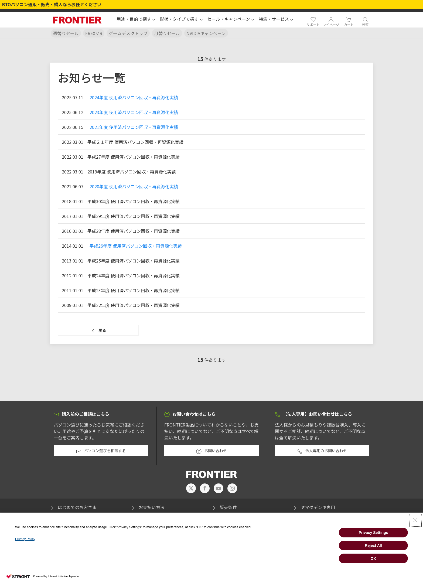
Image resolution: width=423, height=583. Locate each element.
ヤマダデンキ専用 (313, 507)
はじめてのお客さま (73, 507)
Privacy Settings (373, 532)
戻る (98, 330)
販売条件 (224, 507)
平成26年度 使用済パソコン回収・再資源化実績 (136, 246)
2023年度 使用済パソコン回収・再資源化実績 (134, 112)
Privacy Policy (25, 539)
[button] (136, 20)
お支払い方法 (148, 507)
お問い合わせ (211, 451)
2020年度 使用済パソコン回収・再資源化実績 (134, 186)
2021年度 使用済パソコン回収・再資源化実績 (134, 127)
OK (373, 558)
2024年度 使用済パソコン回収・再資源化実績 (134, 97)
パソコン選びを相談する (101, 451)
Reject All (373, 545)
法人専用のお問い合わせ (322, 451)
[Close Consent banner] (415, 520)
